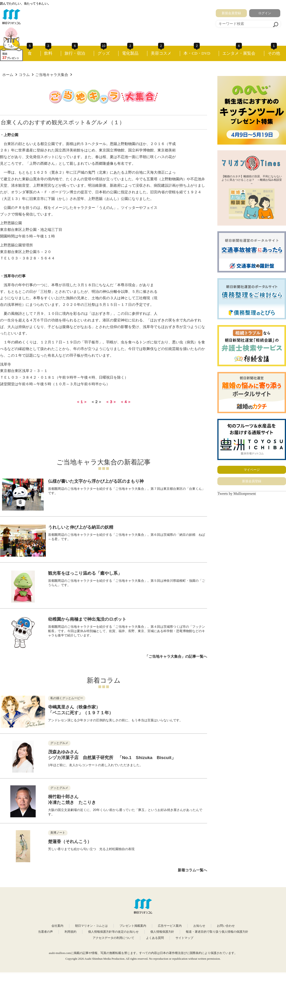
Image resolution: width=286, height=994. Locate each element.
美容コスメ (161, 53)
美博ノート (57, 832)
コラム (24, 75)
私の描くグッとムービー (66, 698)
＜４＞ (125, 402)
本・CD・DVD (196, 53)
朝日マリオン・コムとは (91, 925)
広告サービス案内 (170, 925)
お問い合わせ (226, 925)
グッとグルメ (59, 743)
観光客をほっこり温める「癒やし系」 (85, 573)
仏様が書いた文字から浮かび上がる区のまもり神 (96, 481)
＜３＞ (110, 402)
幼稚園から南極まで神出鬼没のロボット (87, 619)
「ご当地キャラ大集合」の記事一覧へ (176, 656)
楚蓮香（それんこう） (70, 841)
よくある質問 (155, 938)
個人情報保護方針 (162, 931)
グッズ (103, 53)
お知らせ (199, 925)
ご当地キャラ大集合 (51, 75)
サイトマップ (184, 938)
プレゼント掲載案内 (132, 925)
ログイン (264, 13)
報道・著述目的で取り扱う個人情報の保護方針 (217, 931)
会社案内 (57, 925)
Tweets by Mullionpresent (237, 494)
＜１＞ (81, 402)
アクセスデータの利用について (113, 938)
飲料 (48, 53)
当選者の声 (45, 931)
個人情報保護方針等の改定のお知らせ (113, 931)
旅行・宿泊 (75, 53)
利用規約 (70, 931)
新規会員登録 (231, 13)
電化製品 (130, 53)
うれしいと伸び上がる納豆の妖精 (80, 527)
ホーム (7, 75)
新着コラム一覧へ (192, 870)
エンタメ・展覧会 (238, 53)
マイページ (252, 469)
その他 (274, 53)
